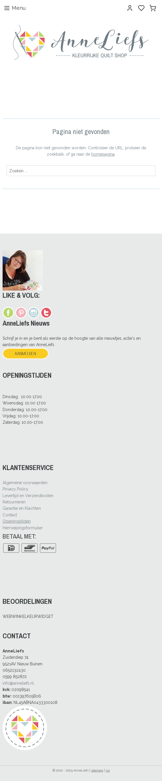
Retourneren (14, 502)
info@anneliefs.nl (18, 683)
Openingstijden (17, 521)
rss (108, 770)
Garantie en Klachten (22, 508)
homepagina (103, 154)
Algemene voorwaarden (25, 482)
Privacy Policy (15, 489)
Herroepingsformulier (23, 528)
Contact (10, 515)
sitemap (97, 770)
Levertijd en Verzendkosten (28, 495)
